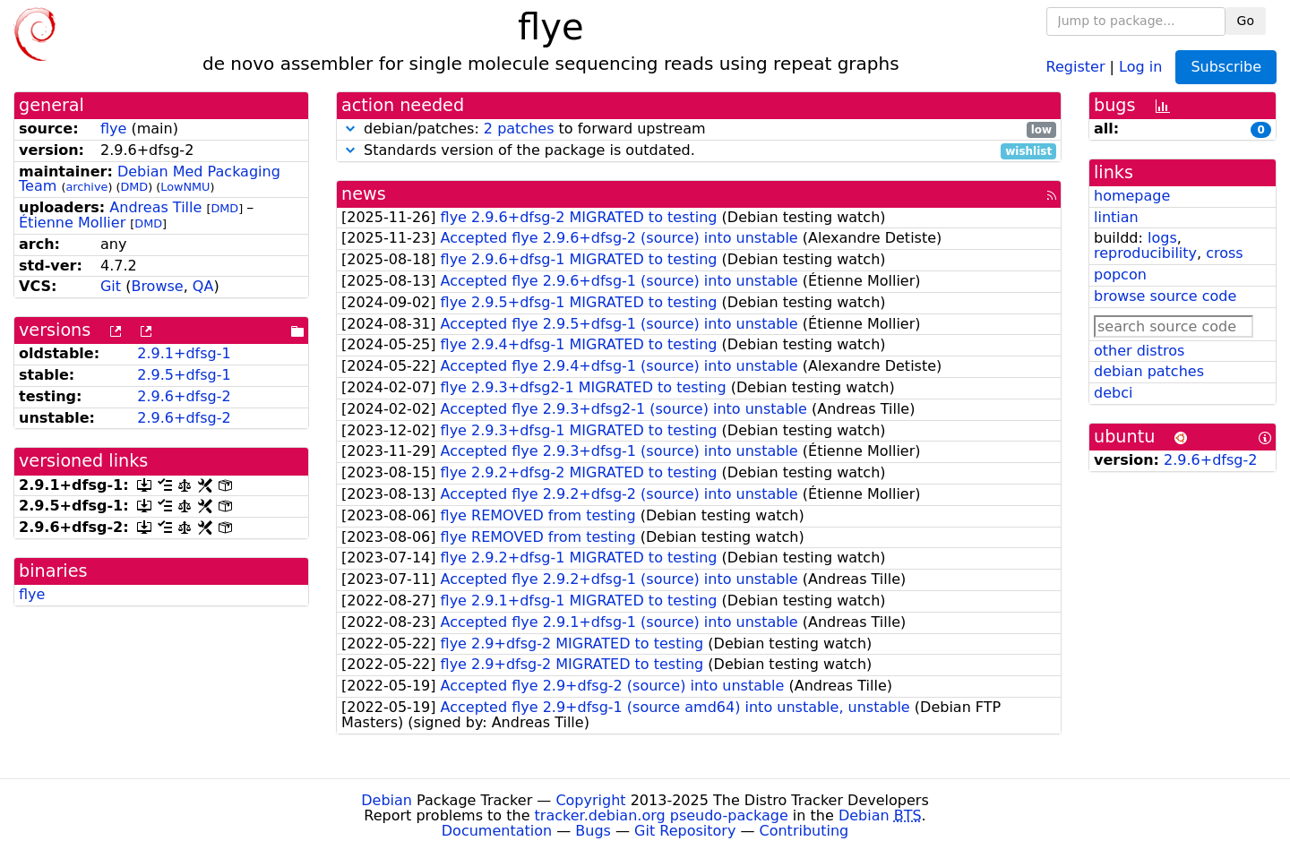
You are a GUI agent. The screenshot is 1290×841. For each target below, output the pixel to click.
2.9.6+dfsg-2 (183, 396)
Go (1245, 20)
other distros (1139, 350)
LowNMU (185, 186)
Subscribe (1226, 66)
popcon (1120, 274)
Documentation (497, 830)
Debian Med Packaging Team (149, 179)
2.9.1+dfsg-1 (183, 353)
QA (203, 286)
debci (1113, 392)
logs (1162, 237)
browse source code (1165, 296)
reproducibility (1145, 253)
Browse (157, 286)
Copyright (590, 800)
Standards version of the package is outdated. (698, 151)
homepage (1132, 195)
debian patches (1149, 371)
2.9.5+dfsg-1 (183, 374)
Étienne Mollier (72, 222)
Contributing (804, 830)
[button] (350, 128)
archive (86, 186)
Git (110, 286)
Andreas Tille (155, 207)
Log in (1140, 65)
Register (1075, 65)
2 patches (519, 128)
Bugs (593, 830)
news (363, 194)
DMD (134, 186)
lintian (1116, 217)
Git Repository (684, 830)
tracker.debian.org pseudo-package (661, 815)
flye (113, 128)
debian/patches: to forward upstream (698, 129)
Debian (386, 800)
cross (1224, 253)
